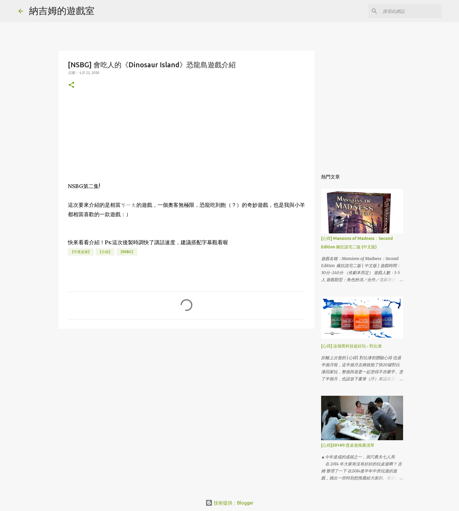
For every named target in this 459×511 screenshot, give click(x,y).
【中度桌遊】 (80, 252)
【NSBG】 (127, 252)
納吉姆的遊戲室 (62, 10)
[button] (71, 85)
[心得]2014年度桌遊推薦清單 (347, 445)
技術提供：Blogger (229, 502)
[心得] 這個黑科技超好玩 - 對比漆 (351, 346)
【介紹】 (105, 252)
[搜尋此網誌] (411, 11)
